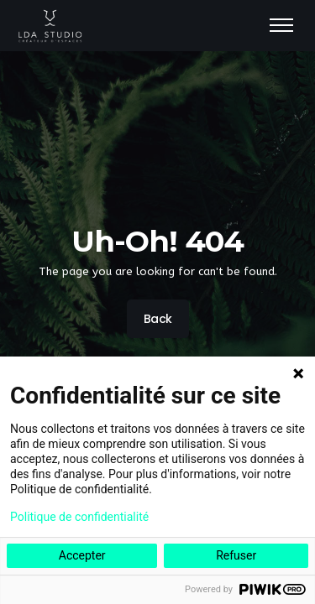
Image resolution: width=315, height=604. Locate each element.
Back (157, 318)
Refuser (236, 555)
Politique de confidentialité (79, 516)
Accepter (82, 555)
